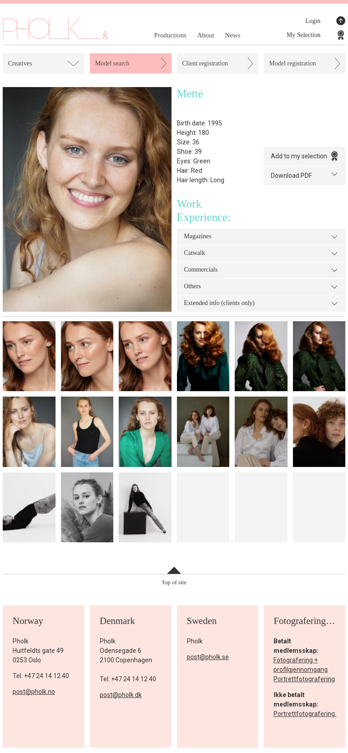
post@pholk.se (208, 657)
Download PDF (304, 175)
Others (261, 287)
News (232, 35)
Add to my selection (304, 156)
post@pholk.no (34, 691)
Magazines (261, 236)
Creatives (20, 63)
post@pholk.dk (121, 694)
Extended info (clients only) (261, 303)
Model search (112, 63)
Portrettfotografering (304, 679)
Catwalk (261, 253)
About (205, 35)
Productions (170, 35)
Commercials (261, 270)
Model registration (292, 63)
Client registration (205, 63)
